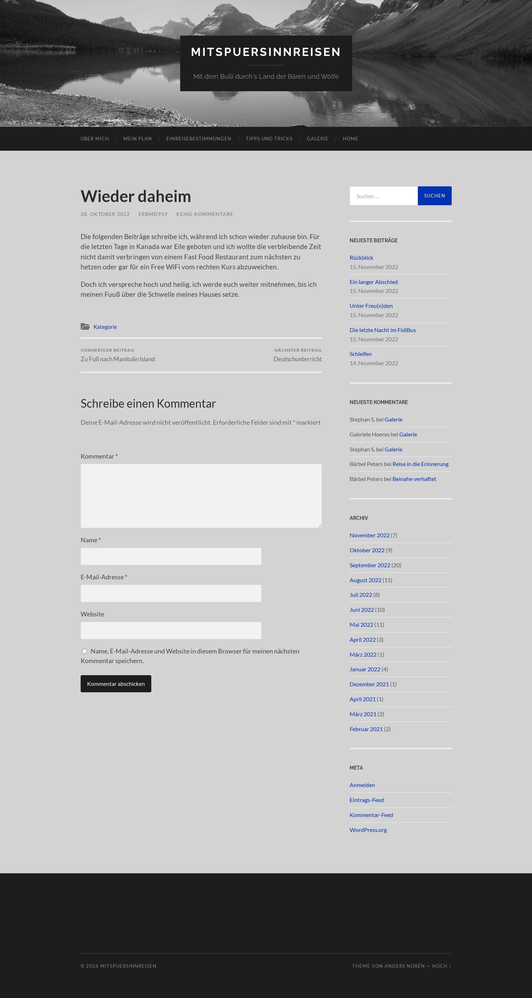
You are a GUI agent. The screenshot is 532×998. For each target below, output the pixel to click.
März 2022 (363, 654)
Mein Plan (137, 138)
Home (351, 138)
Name (91, 540)
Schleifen (361, 353)
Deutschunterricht (298, 355)
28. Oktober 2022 (105, 214)
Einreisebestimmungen (199, 138)
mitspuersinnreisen (266, 51)
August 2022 (365, 579)
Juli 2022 (361, 594)
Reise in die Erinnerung (420, 463)
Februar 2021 (366, 728)
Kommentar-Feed (371, 814)
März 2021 (363, 713)
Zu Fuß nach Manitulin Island (118, 355)
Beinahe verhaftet (414, 478)
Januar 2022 (365, 669)
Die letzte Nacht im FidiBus (383, 329)
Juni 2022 (362, 609)
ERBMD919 (153, 214)
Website (92, 614)
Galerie (318, 138)
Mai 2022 (361, 624)
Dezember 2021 (369, 684)
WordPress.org (368, 829)
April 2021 (363, 699)
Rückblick (361, 257)
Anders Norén (405, 966)
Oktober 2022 (367, 550)
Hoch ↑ (441, 966)
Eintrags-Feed (367, 799)
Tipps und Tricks (269, 138)
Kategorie (105, 327)
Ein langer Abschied (374, 281)
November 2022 (370, 535)
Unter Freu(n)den (371, 305)
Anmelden (362, 784)
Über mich (95, 138)
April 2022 (363, 639)
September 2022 (370, 565)
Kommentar (99, 456)
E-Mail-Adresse (104, 577)
